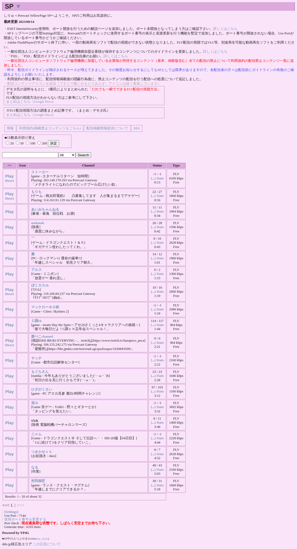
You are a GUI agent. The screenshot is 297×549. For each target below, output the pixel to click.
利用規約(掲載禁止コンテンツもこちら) (50, 128)
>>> (20, 505)
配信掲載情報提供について (107, 128)
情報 (10, 128)
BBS (137, 128)
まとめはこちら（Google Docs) (29, 102)
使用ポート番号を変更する (25, 519)
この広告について (47, 544)
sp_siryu (43, 538)
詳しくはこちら (225, 29)
